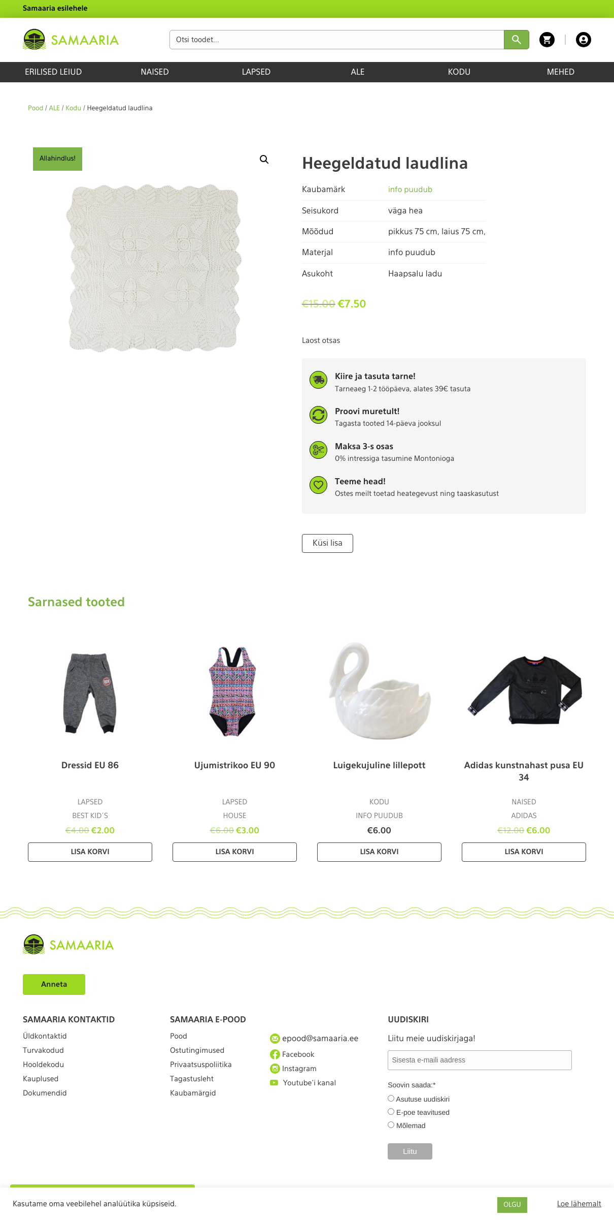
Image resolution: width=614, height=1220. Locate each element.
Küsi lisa (326, 543)
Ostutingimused (200, 1055)
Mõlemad (411, 1124)
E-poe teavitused (423, 1111)
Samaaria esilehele (55, 9)
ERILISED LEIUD (53, 72)
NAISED (154, 72)
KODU (459, 72)
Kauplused (42, 1093)
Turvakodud (46, 1055)
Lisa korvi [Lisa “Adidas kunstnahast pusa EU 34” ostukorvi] (523, 851)
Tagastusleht (194, 1093)
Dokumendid (47, 1111)
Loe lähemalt (579, 1203)
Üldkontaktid (47, 1037)
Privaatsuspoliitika (204, 1074)
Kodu (73, 108)
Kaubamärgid (195, 1111)
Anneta (55, 983)
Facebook (294, 1055)
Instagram (295, 1074)
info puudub (411, 189)
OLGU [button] (512, 1205)
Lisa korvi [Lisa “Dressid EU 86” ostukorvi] (90, 851)
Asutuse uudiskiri (423, 1098)
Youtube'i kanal (306, 1093)
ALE (358, 72)
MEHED (561, 72)
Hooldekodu (46, 1074)
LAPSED (256, 72)
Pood (35, 108)
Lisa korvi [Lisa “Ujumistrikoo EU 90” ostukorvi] (234, 851)
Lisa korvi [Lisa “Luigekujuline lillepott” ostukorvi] (379, 851)
